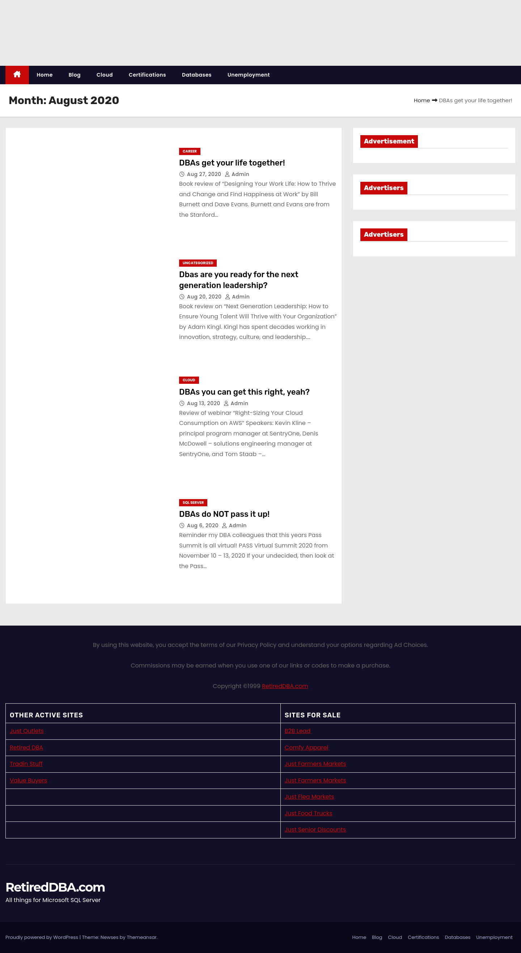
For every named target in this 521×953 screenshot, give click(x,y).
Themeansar (141, 937)
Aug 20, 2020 (205, 296)
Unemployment (249, 74)
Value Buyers (28, 780)
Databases (197, 74)
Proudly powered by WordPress (42, 937)
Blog (75, 74)
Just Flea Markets (309, 797)
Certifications (147, 74)
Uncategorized (198, 263)
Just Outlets (27, 731)
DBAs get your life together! (232, 163)
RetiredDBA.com (285, 686)
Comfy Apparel (307, 747)
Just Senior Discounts (315, 829)
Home (45, 74)
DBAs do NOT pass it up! (224, 514)
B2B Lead (298, 731)
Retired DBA (26, 747)
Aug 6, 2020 (203, 525)
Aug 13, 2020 (204, 403)
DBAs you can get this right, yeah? (244, 392)
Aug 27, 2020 (205, 174)
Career (190, 151)
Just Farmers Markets (315, 764)
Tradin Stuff (26, 764)
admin (237, 174)
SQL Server (193, 502)
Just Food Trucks (308, 813)
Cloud (105, 74)
